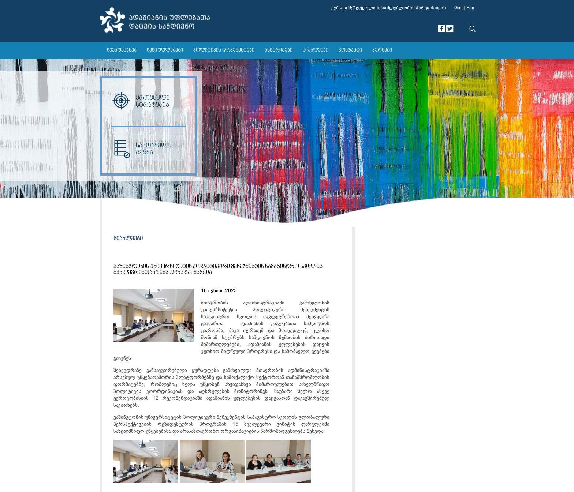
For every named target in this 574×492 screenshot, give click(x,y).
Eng (470, 8)
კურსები (382, 50)
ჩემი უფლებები (165, 50)
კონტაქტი (350, 50)
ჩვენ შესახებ (122, 50)
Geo (458, 8)
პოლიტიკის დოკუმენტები (223, 50)
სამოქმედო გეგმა (141, 149)
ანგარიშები (278, 50)
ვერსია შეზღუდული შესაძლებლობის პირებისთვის (388, 8)
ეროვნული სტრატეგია (140, 102)
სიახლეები (315, 50)
